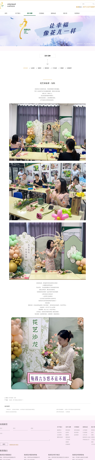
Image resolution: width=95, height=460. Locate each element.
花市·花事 (88, 43)
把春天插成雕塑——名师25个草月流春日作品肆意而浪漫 (68, 409)
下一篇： (14, 400)
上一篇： (10, 397)
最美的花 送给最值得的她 (11, 411)
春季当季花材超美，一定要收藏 (63, 411)
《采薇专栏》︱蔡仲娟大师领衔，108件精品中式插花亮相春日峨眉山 (20, 409)
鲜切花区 (93, 43)
